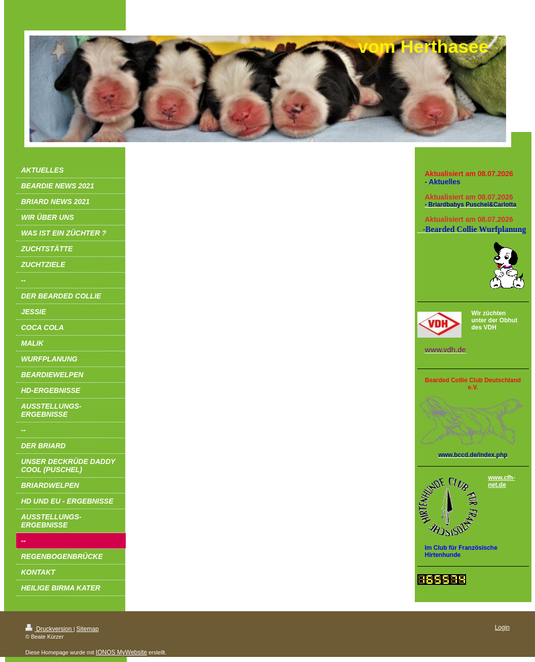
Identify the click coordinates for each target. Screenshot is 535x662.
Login (502, 627)
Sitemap (88, 629)
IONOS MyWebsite (121, 652)
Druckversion (49, 629)
